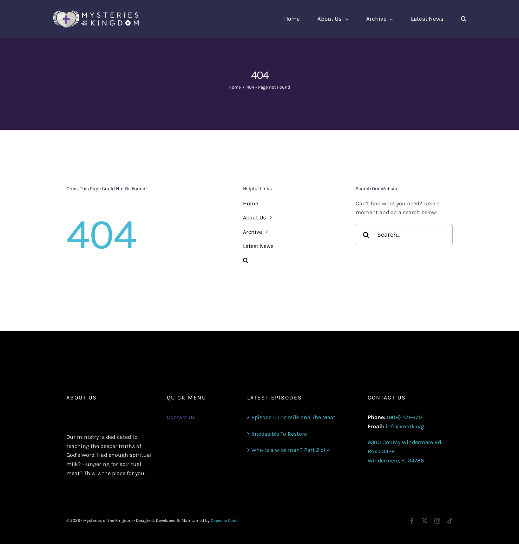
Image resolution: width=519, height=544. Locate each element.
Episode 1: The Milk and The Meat (293, 417)
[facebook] (412, 521)
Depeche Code (224, 520)
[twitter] (424, 521)
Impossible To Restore (279, 433)
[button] (463, 19)
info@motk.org (405, 426)
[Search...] (404, 234)
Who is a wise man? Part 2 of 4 (290, 450)
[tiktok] (450, 521)
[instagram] (437, 521)
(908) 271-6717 (405, 417)
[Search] (366, 234)
